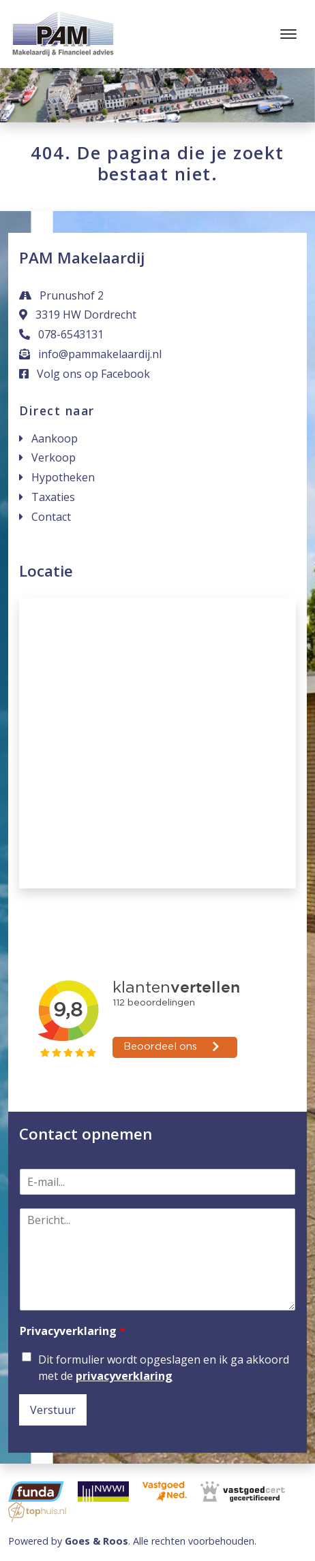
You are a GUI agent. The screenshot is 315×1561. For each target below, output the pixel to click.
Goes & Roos (96, 1540)
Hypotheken (63, 477)
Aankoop (54, 438)
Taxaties (53, 496)
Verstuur (53, 1409)
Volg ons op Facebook (84, 373)
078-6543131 (61, 334)
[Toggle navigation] (288, 34)
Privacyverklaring (72, 1331)
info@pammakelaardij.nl (90, 354)
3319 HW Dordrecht (77, 314)
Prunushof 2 (61, 295)
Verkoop (53, 457)
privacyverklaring (124, 1375)
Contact (51, 516)
